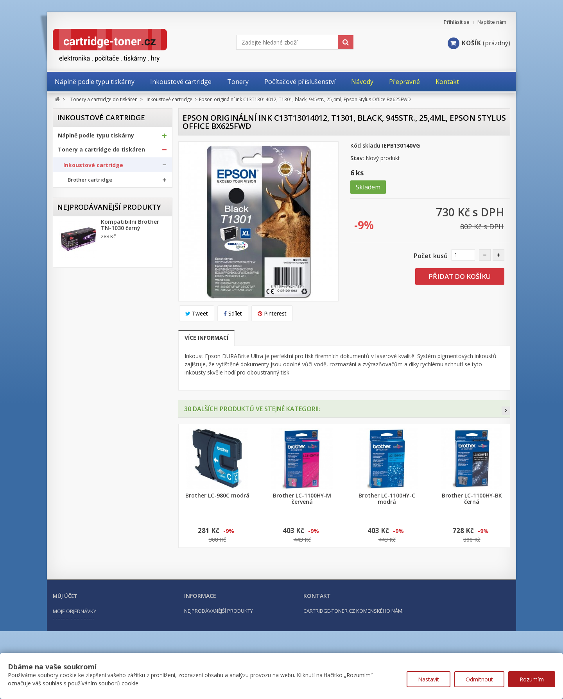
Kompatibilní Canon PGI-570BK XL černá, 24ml (128, 448)
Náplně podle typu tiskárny (96, 138)
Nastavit (428, 679)
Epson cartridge (88, 208)
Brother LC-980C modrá (217, 495)
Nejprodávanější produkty (109, 377)
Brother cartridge (90, 182)
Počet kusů (431, 255)
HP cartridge (84, 221)
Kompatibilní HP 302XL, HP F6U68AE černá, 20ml (133, 537)
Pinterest (272, 313)
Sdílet (233, 313)
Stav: (357, 158)
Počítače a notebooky (88, 345)
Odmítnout (479, 679)
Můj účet (65, 629)
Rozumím (532, 679)
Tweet (196, 313)
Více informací (206, 337)
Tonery (72, 252)
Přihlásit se (457, 22)
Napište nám (491, 22)
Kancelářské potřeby (87, 317)
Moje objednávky (74, 644)
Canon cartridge (88, 195)
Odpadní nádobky (85, 283)
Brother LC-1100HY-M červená (302, 498)
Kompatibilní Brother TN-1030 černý (130, 399)
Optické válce (80, 268)
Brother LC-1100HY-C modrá (387, 498)
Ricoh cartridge (87, 234)
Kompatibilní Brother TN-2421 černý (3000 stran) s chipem (130, 494)
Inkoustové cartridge (93, 168)
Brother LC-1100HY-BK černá (472, 498)
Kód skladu (365, 145)
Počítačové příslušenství (92, 331)
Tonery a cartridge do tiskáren (101, 152)
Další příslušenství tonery (95, 298)
